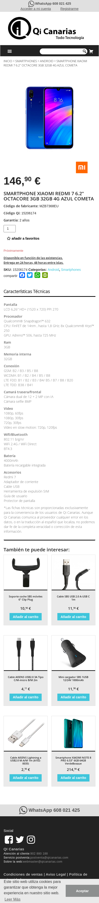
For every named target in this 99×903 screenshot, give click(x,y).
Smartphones (26, 61)
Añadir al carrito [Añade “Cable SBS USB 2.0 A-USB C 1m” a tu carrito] (73, 617)
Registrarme (69, 9)
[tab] (31, 291)
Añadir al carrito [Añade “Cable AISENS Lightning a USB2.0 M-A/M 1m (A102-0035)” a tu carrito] (25, 778)
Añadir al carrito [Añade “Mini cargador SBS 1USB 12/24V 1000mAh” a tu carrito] (73, 697)
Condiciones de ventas (23, 874)
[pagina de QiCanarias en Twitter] (19, 839)
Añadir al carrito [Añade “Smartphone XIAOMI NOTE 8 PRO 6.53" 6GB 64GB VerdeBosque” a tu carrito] (73, 778)
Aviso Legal (56, 874)
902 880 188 (39, 853)
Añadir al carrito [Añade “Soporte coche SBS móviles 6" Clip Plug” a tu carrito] (25, 617)
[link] (9, 839)
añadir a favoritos (23, 238)
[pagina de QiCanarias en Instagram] (31, 839)
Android (46, 61)
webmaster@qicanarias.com (42, 861)
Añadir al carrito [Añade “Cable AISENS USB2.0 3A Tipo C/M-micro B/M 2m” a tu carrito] (25, 697)
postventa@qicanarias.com (49, 857)
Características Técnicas (27, 291)
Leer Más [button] (12, 899)
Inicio (8, 61)
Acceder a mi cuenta (35, 9)
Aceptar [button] (82, 891)
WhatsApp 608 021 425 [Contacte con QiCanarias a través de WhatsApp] (53, 3)
